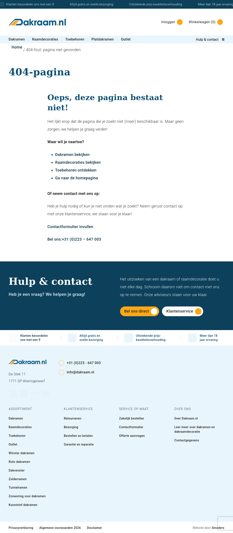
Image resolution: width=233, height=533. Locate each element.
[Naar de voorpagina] (37, 22)
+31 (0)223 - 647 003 (80, 363)
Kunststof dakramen (23, 505)
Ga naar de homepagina (76, 178)
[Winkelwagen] (204, 22)
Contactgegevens (186, 440)
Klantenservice (183, 311)
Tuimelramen (18, 487)
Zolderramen (18, 479)
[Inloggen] (170, 22)
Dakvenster (17, 470)
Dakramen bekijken (72, 154)
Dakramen (17, 39)
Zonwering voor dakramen (27, 496)
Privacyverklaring (21, 528)
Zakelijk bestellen (131, 418)
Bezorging (71, 427)
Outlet (126, 39)
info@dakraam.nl (76, 372)
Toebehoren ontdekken (76, 170)
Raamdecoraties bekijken (78, 162)
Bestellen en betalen (78, 435)
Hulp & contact (207, 39)
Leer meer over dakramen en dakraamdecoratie (194, 429)
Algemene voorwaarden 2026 (60, 528)
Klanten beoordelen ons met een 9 (28, 338)
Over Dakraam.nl (186, 418)
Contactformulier (131, 427)
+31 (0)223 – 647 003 (81, 239)
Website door (208, 528)
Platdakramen (102, 39)
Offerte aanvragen (132, 435)
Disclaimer (94, 528)
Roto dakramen (19, 461)
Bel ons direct (140, 311)
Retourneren (72, 418)
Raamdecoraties (45, 39)
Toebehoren (74, 39)
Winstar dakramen (22, 453)
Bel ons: (55, 239)
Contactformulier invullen (71, 226)
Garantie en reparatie (79, 444)
